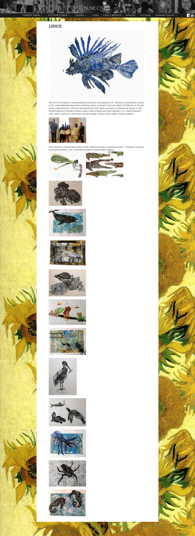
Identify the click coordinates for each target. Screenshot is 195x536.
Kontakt (131, 15)
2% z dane (145, 15)
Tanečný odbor (31, 15)
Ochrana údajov (165, 15)
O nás (95, 15)
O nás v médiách (112, 15)
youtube (192, 15)
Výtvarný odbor (57, 15)
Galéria (79, 15)
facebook (188, 15)
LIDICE (55, 25)
